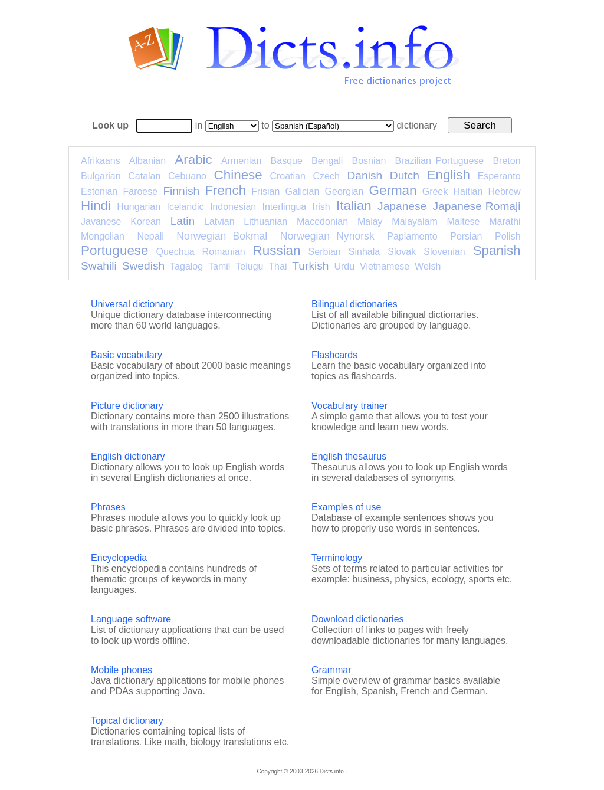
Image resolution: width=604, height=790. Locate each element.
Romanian (223, 252)
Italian (354, 205)
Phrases (108, 507)
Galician (302, 191)
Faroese (140, 191)
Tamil (219, 266)
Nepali (150, 236)
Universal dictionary (132, 304)
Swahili (99, 266)
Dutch (404, 175)
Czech (326, 176)
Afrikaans (100, 161)
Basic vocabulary (126, 355)
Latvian (219, 222)
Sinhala (364, 252)
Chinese (238, 175)
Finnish (181, 191)
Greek (435, 191)
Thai (277, 266)
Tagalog (186, 266)
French (225, 190)
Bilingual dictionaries (354, 304)
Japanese (402, 206)
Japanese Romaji (477, 206)
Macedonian (322, 222)
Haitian (467, 191)
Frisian (265, 191)
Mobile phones (121, 670)
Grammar (331, 670)
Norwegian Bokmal (221, 236)
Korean (145, 222)
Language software (131, 619)
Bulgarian (101, 176)
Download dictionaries (357, 619)
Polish (508, 236)
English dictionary (128, 456)
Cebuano (187, 176)
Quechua (175, 252)
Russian (277, 250)
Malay (370, 222)
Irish (321, 207)
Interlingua (284, 207)
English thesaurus (348, 456)
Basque (287, 161)
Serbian (324, 252)
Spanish (497, 250)
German (393, 190)
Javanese (101, 222)
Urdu (344, 266)
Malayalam (414, 222)
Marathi (504, 222)
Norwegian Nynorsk (327, 236)
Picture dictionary (127, 406)
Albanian (147, 161)
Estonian (99, 191)
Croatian (287, 176)
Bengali (327, 161)
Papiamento (412, 236)
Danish (364, 175)
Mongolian (102, 236)
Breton (506, 161)
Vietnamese (384, 266)
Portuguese (115, 250)
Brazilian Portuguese (439, 161)
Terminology (336, 558)
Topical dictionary (127, 721)
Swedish (143, 266)
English (448, 175)
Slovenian (444, 252)
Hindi (96, 205)
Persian (466, 236)
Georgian (344, 191)
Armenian (241, 161)
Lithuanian (265, 222)
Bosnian (369, 161)
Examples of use (346, 507)
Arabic (193, 159)
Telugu (249, 266)
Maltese (463, 222)
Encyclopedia (119, 558)
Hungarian (138, 207)
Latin (182, 221)
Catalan (144, 176)
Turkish (310, 266)
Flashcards (334, 355)
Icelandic (184, 207)
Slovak (402, 252)
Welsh (428, 266)
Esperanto (499, 176)
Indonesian (233, 207)
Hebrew (504, 191)
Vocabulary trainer (349, 406)
